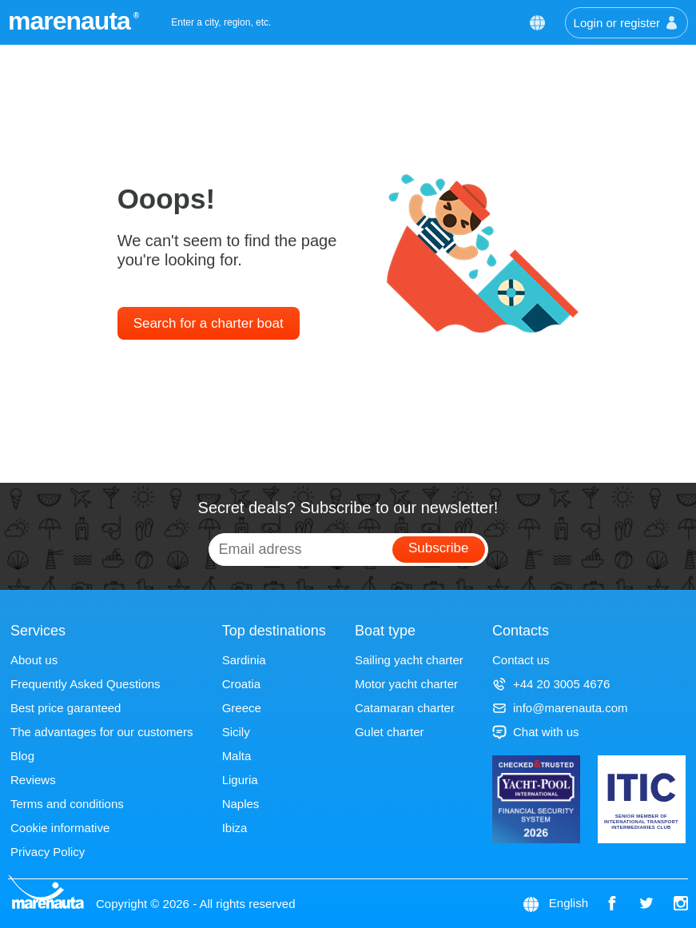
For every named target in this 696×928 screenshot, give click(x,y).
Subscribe (438, 548)
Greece (241, 708)
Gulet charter (389, 732)
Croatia (241, 684)
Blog (22, 756)
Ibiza (235, 827)
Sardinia (244, 660)
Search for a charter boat (208, 323)
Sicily (236, 732)
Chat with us (535, 732)
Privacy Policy (47, 851)
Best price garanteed (65, 708)
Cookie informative (59, 827)
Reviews (33, 780)
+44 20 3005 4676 (551, 684)
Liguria (240, 780)
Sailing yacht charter (409, 660)
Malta (237, 756)
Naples (241, 804)
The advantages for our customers (101, 732)
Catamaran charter (405, 708)
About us (34, 660)
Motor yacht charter (406, 684)
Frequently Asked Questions (85, 684)
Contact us (521, 660)
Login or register (626, 22)
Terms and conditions (67, 804)
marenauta (71, 20)
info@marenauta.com (560, 708)
